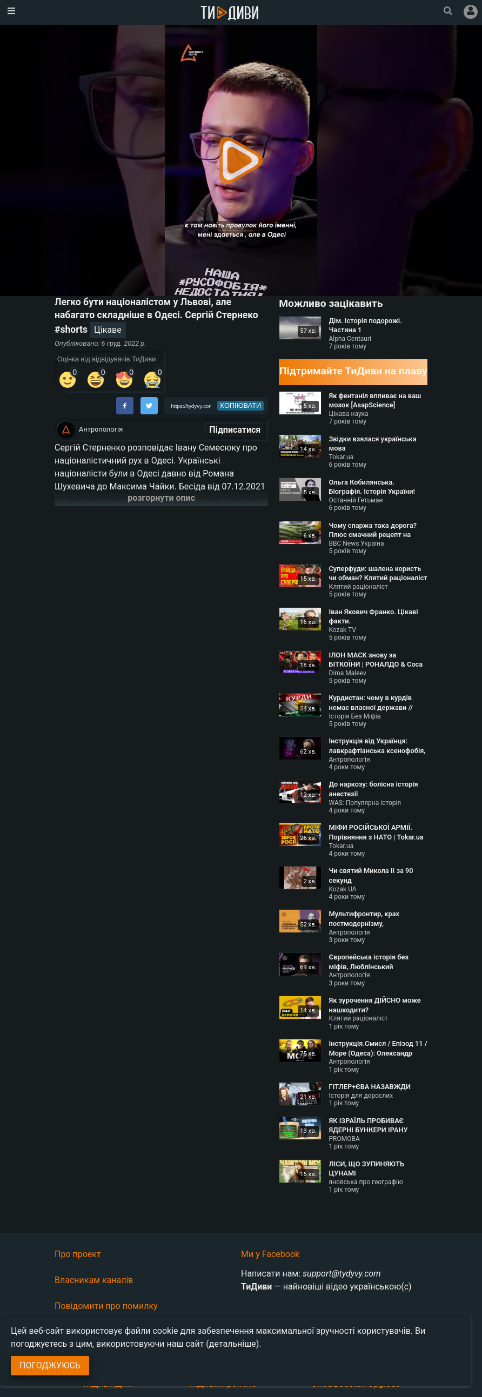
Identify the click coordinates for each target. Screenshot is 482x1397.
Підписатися (234, 430)
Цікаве (108, 330)
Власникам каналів (94, 1280)
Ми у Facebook (270, 1254)
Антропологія (101, 429)
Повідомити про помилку (106, 1306)
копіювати (241, 405)
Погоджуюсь (50, 1365)
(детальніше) (232, 1344)
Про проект (78, 1254)
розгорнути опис (161, 498)
